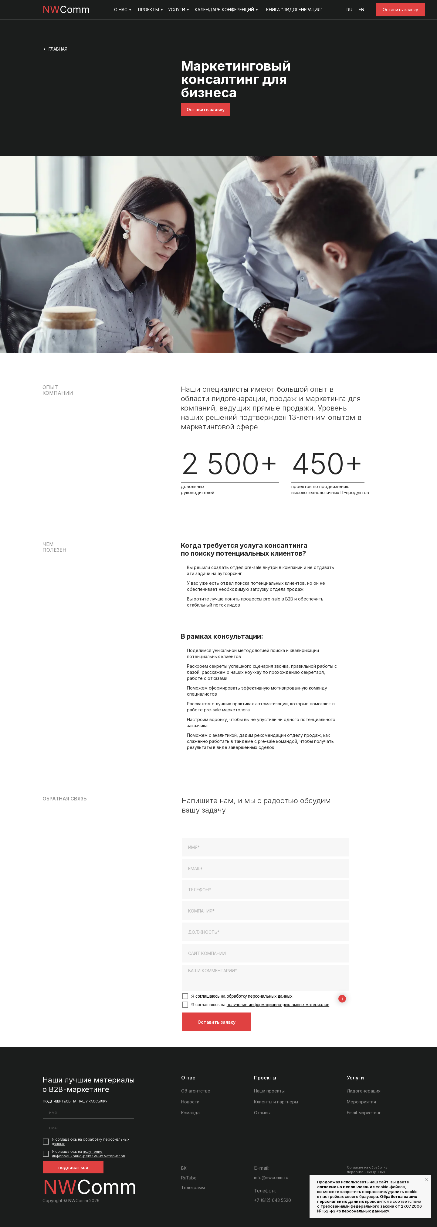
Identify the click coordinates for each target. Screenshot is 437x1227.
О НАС (120, 9)
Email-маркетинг (364, 1112)
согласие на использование (346, 1186)
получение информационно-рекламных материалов (278, 1004)
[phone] (265, 889)
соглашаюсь (207, 996)
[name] (265, 847)
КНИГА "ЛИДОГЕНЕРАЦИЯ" (294, 9)
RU (349, 9)
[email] (265, 868)
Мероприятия (361, 1101)
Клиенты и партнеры (276, 1101)
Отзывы (262, 1112)
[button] (400, 9)
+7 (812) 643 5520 (272, 1200)
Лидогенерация (364, 1090)
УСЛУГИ (176, 9)
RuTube (189, 1177)
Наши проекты (269, 1090)
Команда (190, 1112)
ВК (184, 1168)
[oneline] (265, 910)
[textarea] (265, 978)
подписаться (73, 1167)
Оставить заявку (216, 1022)
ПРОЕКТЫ (148, 9)
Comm (66, 9)
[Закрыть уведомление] (426, 1179)
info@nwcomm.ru (271, 1177)
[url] (265, 953)
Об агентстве (195, 1090)
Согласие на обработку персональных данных (367, 1169)
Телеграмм (193, 1187)
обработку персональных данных (260, 996)
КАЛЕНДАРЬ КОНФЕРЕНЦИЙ (224, 9)
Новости (190, 1101)
